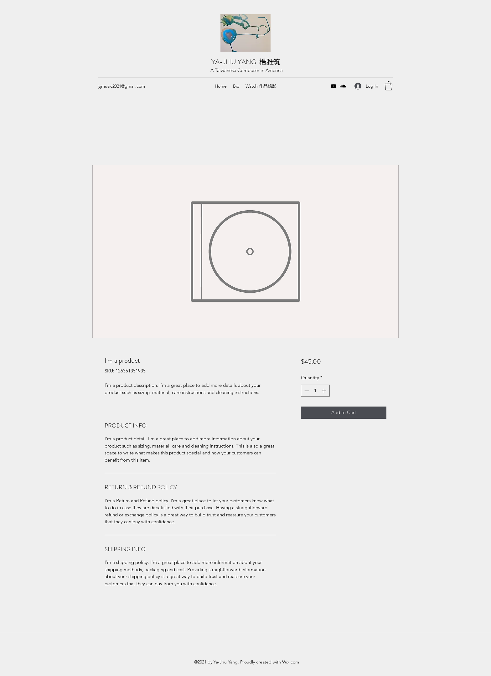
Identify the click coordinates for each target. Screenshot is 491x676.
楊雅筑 (270, 62)
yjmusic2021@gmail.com (121, 86)
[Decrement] (306, 391)
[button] (388, 85)
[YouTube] (333, 86)
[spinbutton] (315, 391)
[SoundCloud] (343, 86)
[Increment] (324, 391)
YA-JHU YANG (235, 62)
